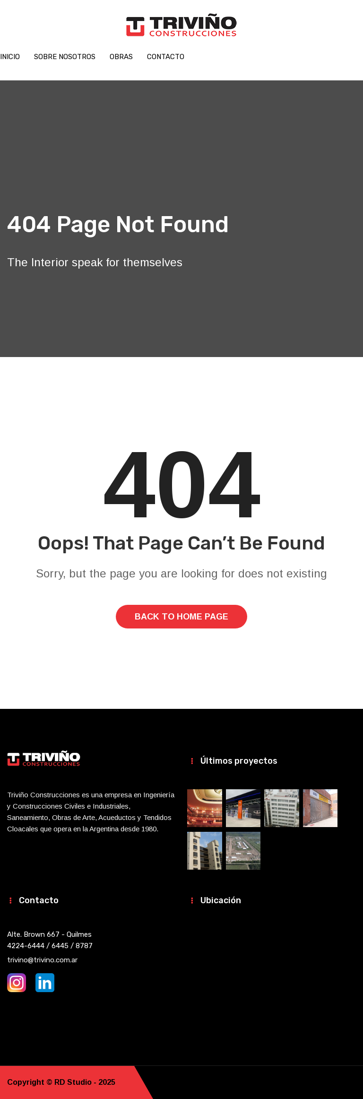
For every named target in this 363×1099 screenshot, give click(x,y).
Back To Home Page (181, 616)
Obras (121, 56)
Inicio (10, 56)
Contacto (165, 56)
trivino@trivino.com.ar (42, 960)
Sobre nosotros (64, 56)
